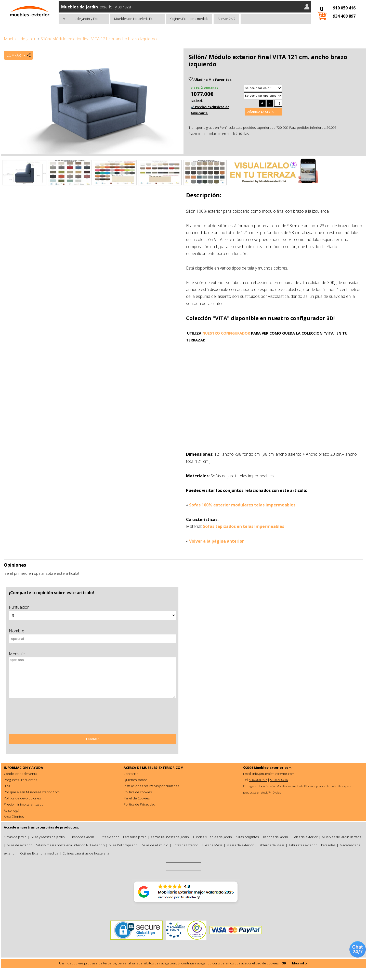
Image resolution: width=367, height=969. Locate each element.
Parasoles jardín (135, 837)
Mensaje (17, 654)
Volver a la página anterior (216, 541)
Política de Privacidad (139, 804)
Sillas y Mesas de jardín (48, 837)
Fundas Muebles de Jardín (212, 837)
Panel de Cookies (137, 798)
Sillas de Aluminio (155, 845)
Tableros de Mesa (271, 845)
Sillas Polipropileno (123, 845)
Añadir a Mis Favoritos (210, 79)
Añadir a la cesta (260, 111)
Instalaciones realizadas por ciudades (151, 786)
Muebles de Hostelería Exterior (137, 18)
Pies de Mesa (212, 845)
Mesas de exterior (240, 845)
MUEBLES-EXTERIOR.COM (163, 767)
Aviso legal (11, 810)
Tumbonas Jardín (81, 837)
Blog (7, 786)
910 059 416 (344, 8)
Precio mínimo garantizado (24, 804)
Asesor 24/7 (226, 18)
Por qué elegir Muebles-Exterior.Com (32, 792)
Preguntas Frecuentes (20, 779)
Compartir (15, 55)
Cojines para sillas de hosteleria (85, 853)
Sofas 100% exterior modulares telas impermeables (242, 505)
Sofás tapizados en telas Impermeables (243, 526)
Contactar (131, 773)
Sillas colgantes (247, 837)
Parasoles (328, 845)
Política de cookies (138, 792)
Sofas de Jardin (15, 837)
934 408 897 (344, 16)
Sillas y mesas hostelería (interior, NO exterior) (70, 845)
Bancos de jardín (275, 837)
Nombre (16, 631)
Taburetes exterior (303, 845)
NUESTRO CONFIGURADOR (226, 333)
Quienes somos (135, 779)
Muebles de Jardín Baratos (341, 837)
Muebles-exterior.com (273, 767)
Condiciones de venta (20, 773)
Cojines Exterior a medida (189, 18)
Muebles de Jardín (20, 39)
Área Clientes (14, 816)
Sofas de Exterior (185, 845)
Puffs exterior (108, 837)
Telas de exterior (305, 837)
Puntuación (19, 607)
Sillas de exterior (19, 845)
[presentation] (47, 718)
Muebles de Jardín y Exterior (84, 18)
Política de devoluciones (22, 798)
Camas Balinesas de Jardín (170, 837)
